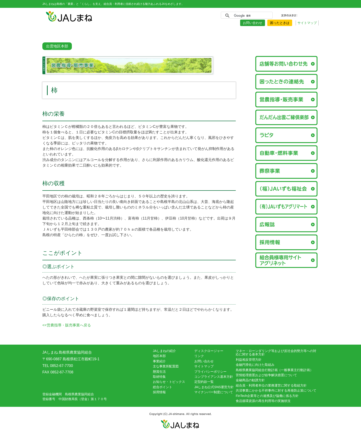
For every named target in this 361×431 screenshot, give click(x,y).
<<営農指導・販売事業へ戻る (66, 325)
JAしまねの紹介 (164, 351)
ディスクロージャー (208, 351)
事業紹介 (159, 361)
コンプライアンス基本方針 (213, 376)
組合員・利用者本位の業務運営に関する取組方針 (271, 385)
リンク (199, 356)
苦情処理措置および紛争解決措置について (266, 375)
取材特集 (159, 376)
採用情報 (159, 392)
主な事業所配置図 (166, 366)
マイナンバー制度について (213, 392)
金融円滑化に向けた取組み (255, 364)
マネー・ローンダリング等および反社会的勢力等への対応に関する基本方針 (276, 352)
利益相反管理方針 (249, 359)
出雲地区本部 (57, 46)
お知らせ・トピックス (169, 382)
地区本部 (159, 356)
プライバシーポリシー (210, 371)
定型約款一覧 (204, 382)
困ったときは (279, 23)
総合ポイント (162, 387)
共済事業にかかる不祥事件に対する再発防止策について (276, 390)
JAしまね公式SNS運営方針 (214, 387)
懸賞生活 (159, 371)
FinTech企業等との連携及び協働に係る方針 (267, 396)
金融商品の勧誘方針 (250, 380)
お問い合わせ (252, 23)
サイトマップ (307, 23)
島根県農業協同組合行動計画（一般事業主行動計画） (274, 370)
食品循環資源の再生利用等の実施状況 (263, 401)
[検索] (246, 15)
